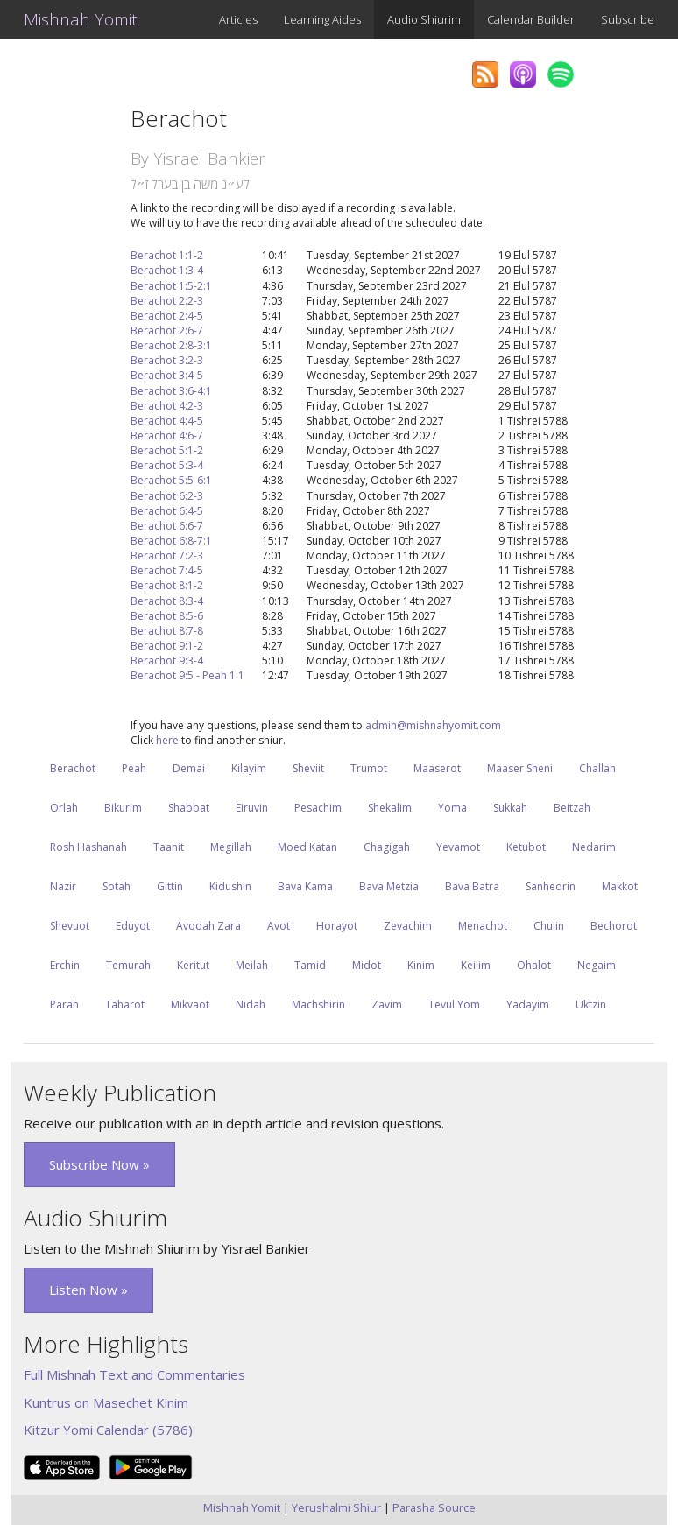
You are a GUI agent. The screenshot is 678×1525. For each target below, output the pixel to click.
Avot (278, 925)
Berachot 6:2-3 (167, 495)
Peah (134, 768)
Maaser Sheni (520, 768)
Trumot (368, 768)
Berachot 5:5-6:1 (171, 480)
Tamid (310, 965)
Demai (189, 768)
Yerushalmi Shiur (336, 1507)
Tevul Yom (454, 1004)
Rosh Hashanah (88, 847)
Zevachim (408, 925)
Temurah (128, 965)
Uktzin (591, 1004)
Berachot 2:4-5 (167, 315)
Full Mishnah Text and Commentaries (134, 1374)
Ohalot (534, 965)
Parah (64, 1004)
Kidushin (230, 886)
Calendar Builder (531, 19)
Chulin (548, 925)
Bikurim (123, 807)
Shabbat (188, 807)
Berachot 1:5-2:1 (171, 285)
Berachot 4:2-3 (167, 405)
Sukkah (510, 807)
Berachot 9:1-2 (167, 645)
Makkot (620, 886)
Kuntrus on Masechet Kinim (106, 1402)
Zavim (386, 1004)
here (167, 740)
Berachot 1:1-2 (167, 255)
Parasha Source (434, 1507)
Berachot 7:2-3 (167, 555)
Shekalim (390, 807)
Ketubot (526, 847)
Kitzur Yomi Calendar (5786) (108, 1429)
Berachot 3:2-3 (167, 360)
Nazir (63, 886)
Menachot (482, 925)
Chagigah (387, 847)
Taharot (125, 1004)
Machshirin (318, 1004)
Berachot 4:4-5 (167, 420)
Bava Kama (305, 886)
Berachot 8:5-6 (167, 615)
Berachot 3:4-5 (167, 375)
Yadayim (527, 1004)
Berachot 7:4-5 (167, 570)
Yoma (452, 807)
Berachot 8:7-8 (167, 630)
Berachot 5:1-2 (167, 450)
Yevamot (458, 847)
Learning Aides (322, 19)
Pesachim (318, 807)
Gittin (170, 886)
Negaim (596, 965)
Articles (238, 19)
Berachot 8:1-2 (167, 585)
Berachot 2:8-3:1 (171, 345)
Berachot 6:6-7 (167, 525)
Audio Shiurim (424, 19)
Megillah (230, 847)
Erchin (65, 965)
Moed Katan (307, 847)
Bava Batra (472, 886)
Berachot (72, 768)
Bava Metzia (389, 886)
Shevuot (69, 925)
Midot (366, 965)
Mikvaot (190, 1004)
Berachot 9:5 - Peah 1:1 (187, 675)
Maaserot (437, 768)
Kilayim (248, 768)
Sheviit (308, 768)
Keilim (476, 965)
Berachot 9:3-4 (167, 660)
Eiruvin (252, 807)
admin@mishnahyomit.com (433, 725)
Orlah (64, 807)
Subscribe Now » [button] (99, 1164)
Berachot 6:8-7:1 (171, 540)
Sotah (116, 886)
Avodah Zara (208, 925)
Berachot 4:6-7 (167, 435)
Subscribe (627, 19)
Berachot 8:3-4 (167, 601)
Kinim (420, 965)
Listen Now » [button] (88, 1289)
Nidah (250, 1004)
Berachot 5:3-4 (167, 465)
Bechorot (613, 925)
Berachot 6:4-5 (167, 510)
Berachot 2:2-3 (167, 300)
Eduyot (133, 925)
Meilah (252, 965)
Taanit (168, 847)
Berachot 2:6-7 (167, 330)
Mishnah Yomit (81, 19)
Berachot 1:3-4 (167, 270)
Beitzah (572, 807)
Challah (597, 768)
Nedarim (594, 847)
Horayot (336, 925)
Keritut (193, 965)
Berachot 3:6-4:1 (171, 390)
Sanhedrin (551, 886)
